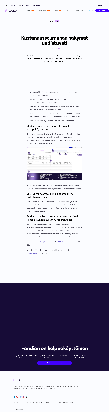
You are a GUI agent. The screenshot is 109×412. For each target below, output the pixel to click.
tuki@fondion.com (47, 242)
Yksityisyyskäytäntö (18, 409)
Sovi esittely (102, 10)
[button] (29, 10)
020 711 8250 (63, 242)
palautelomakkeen (34, 253)
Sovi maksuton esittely (54, 363)
